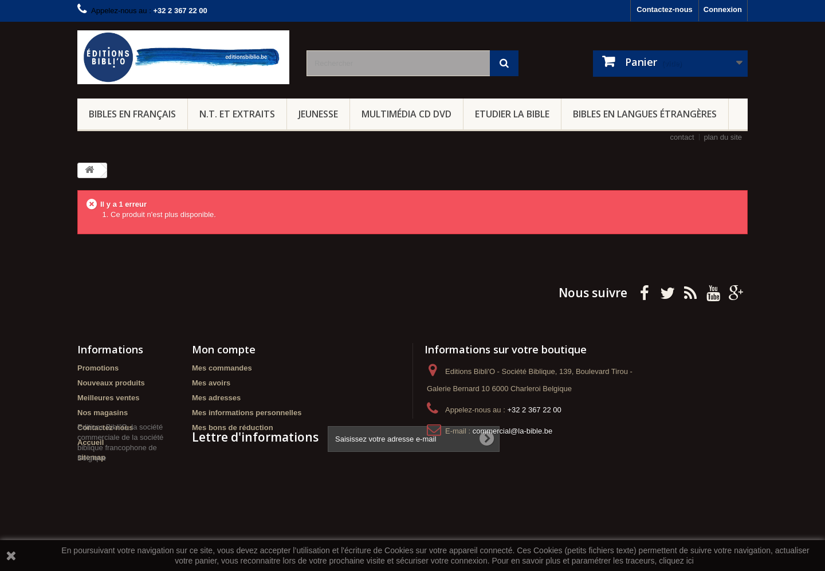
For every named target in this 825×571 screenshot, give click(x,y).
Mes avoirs (211, 383)
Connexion (723, 9)
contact (682, 137)
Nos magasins (102, 412)
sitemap (91, 457)
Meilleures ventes (108, 397)
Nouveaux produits (111, 383)
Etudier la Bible (512, 114)
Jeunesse (318, 114)
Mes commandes (222, 368)
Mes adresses (216, 397)
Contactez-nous (665, 9)
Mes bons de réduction (232, 427)
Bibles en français (132, 114)
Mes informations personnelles (246, 412)
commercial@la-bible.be (513, 431)
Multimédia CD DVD (406, 114)
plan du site (723, 137)
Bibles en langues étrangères (645, 114)
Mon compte (224, 349)
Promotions (98, 368)
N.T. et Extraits (237, 114)
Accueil (90, 442)
